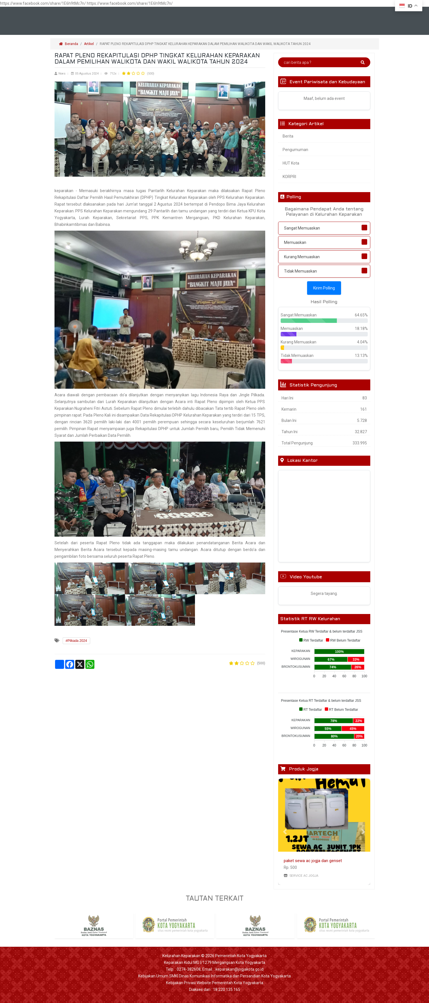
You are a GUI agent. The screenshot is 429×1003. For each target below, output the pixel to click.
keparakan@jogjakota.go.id (239, 969)
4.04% (362, 342)
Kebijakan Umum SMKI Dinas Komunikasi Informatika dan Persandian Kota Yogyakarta (214, 976)
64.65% (361, 315)
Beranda (68, 44)
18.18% (361, 328)
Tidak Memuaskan (300, 271)
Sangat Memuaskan (302, 228)
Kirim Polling (324, 288)
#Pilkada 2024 (76, 641)
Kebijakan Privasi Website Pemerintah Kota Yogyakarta (214, 982)
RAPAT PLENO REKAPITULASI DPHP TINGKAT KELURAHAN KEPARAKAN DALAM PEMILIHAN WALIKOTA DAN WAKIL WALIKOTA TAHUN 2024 (205, 44)
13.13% (361, 355)
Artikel (89, 44)
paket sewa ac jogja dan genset (313, 860)
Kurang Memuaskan (302, 257)
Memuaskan (295, 242)
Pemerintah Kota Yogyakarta (241, 955)
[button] (285, 832)
